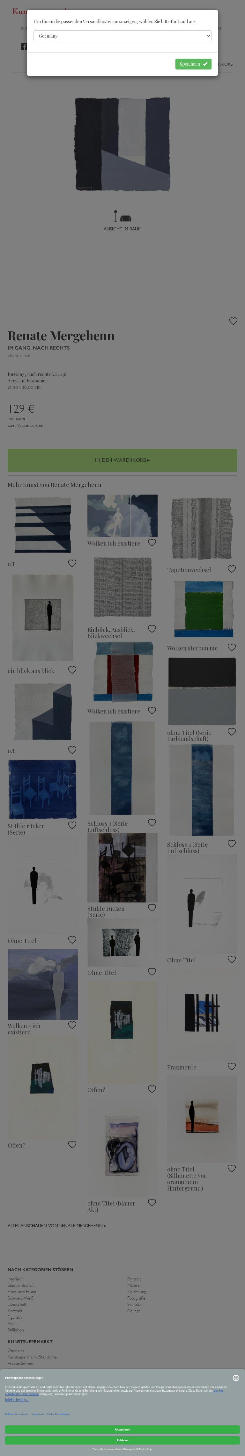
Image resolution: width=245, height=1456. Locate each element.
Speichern (193, 64)
